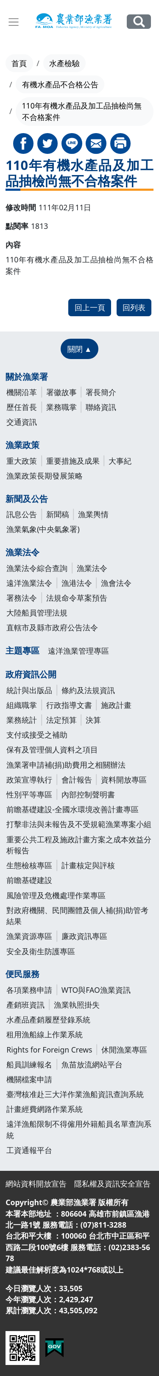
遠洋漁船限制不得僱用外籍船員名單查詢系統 (78, 1129)
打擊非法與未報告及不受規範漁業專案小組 (78, 824)
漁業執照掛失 (77, 1005)
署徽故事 (61, 392)
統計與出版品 (29, 690)
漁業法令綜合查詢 (36, 568)
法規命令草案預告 (76, 598)
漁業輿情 (93, 514)
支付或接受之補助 (36, 735)
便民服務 (22, 974)
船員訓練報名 (29, 1064)
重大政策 (21, 461)
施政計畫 (116, 705)
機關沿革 (21, 392)
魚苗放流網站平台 (92, 1064)
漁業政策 (22, 445)
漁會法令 (116, 583)
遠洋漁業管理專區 (78, 651)
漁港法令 (76, 583)
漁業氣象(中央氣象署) (43, 529)
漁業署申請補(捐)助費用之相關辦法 (66, 765)
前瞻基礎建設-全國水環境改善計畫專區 (72, 809)
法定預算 (61, 720)
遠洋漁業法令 (29, 583)
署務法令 (21, 598)
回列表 (134, 307)
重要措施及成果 (73, 461)
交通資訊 (21, 422)
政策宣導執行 (29, 779)
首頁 (19, 63)
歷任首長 (21, 407)
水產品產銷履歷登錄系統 (48, 1019)
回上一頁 (90, 307)
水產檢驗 (64, 63)
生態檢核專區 (29, 865)
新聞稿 (57, 514)
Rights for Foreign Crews (49, 1050)
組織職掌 (21, 705)
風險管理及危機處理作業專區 (56, 895)
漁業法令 (22, 552)
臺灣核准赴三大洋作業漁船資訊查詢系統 (75, 1094)
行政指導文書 (69, 705)
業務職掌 (61, 407)
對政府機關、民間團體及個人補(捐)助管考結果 (77, 915)
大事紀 (120, 461)
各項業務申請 (29, 990)
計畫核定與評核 (88, 865)
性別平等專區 (29, 794)
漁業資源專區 (29, 936)
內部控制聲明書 (88, 794)
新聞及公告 (27, 498)
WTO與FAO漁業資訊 (96, 990)
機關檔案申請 (29, 1079)
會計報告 (76, 779)
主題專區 (22, 650)
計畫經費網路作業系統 (44, 1109)
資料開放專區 (124, 779)
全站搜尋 (139, 21)
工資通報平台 (29, 1150)
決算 (93, 720)
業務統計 (21, 720)
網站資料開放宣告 (36, 1183)
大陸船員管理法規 (36, 612)
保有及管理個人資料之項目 (52, 749)
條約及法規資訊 (88, 690)
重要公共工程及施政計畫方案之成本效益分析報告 (78, 844)
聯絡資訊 (101, 407)
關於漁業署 (27, 376)
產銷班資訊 (25, 1005)
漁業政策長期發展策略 (44, 476)
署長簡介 (101, 392)
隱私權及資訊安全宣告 (112, 1183)
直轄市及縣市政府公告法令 (52, 627)
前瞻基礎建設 (29, 880)
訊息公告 (21, 514)
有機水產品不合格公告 (60, 84)
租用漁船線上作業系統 (44, 1034)
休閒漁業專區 (124, 1050)
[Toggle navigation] (13, 22)
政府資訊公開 (31, 674)
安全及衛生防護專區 (40, 951)
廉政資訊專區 (84, 936)
